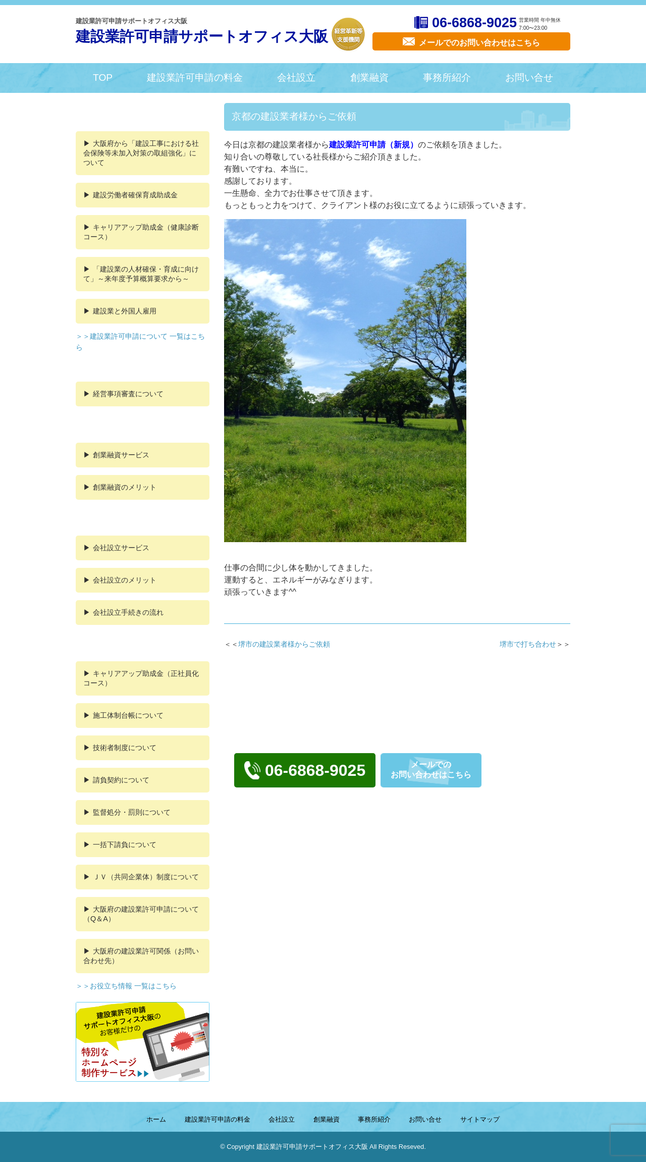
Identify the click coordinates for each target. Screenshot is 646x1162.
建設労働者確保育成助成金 (135, 195)
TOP (103, 77)
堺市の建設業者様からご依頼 (284, 644)
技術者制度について (124, 748)
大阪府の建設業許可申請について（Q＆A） (141, 914)
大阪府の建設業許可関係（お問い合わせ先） (141, 956)
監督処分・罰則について (132, 812)
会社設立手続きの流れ (128, 612)
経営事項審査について (128, 394)
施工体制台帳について (128, 715)
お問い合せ (529, 77)
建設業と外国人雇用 (124, 311)
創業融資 (369, 77)
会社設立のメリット (124, 580)
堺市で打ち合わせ (528, 644)
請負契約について (121, 780)
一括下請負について (124, 844)
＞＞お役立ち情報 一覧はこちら (126, 986)
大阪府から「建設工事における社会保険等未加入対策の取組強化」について (141, 153)
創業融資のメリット (124, 487)
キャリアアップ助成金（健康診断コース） (141, 232)
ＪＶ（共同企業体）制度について (146, 877)
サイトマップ (480, 1119)
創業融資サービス (121, 455)
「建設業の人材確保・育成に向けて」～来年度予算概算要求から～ (141, 274)
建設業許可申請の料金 (195, 77)
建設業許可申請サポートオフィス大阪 (202, 36)
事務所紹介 (447, 77)
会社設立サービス (121, 548)
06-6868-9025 (474, 22)
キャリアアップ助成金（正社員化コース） (141, 678)
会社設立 (296, 77)
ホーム (156, 1119)
